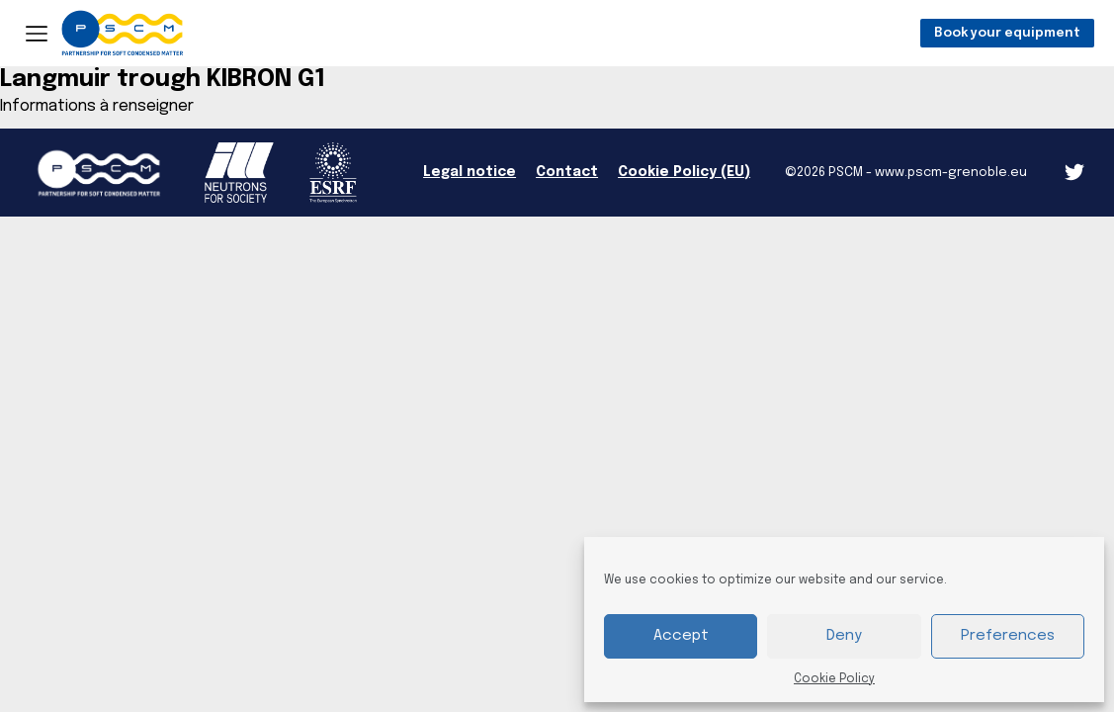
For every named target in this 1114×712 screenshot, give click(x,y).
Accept (681, 636)
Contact (567, 172)
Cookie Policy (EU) (684, 172)
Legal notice (469, 172)
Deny (844, 636)
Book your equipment (1007, 33)
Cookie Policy (834, 679)
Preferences (1008, 636)
